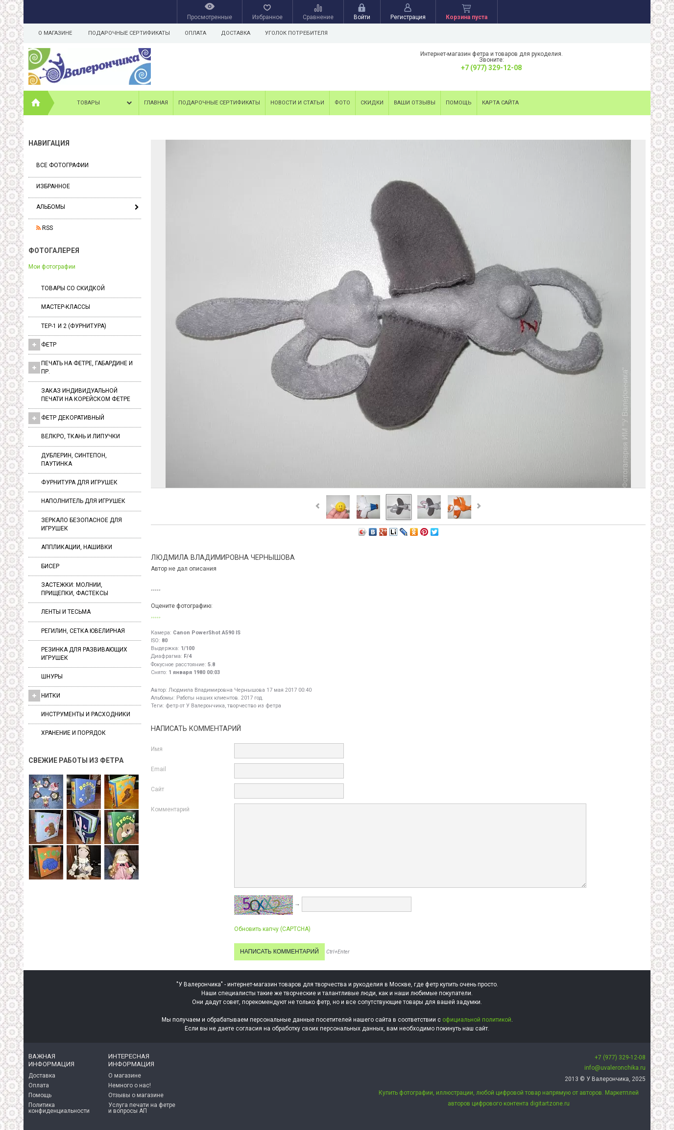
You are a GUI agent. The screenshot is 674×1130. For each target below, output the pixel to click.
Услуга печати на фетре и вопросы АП (141, 1108)
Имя (157, 749)
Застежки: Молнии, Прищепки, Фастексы (74, 589)
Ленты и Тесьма (66, 611)
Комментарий (170, 809)
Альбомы (50, 206)
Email (158, 769)
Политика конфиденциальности (59, 1108)
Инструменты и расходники (85, 714)
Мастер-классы (65, 306)
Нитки (44, 696)
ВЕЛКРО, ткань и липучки (80, 436)
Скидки (372, 103)
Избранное (53, 186)
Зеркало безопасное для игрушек (81, 524)
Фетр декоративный (66, 418)
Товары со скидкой (73, 288)
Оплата (197, 33)
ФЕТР (42, 345)
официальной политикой (476, 1019)
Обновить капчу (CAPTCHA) (272, 929)
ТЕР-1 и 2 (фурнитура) (73, 326)
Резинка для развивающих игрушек (84, 653)
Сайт (157, 789)
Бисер (50, 566)
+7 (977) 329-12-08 (491, 68)
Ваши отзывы (414, 103)
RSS (44, 228)
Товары (105, 103)
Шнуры (52, 676)
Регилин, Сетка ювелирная (83, 631)
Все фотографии (62, 165)
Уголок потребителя (300, 33)
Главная (156, 103)
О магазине (55, 33)
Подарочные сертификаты (129, 33)
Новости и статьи (297, 103)
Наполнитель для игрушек (83, 501)
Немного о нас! (129, 1085)
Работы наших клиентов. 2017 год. (220, 698)
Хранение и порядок (73, 732)
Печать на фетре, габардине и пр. (80, 367)
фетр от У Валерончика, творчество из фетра (223, 706)
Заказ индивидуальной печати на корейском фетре (85, 394)
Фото (342, 103)
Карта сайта (500, 103)
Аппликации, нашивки (76, 547)
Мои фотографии (51, 266)
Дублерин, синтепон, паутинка (74, 459)
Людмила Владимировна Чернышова (216, 690)
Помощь (459, 103)
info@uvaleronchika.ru (615, 1067)
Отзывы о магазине (136, 1095)
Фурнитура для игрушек (79, 482)
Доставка (238, 33)
